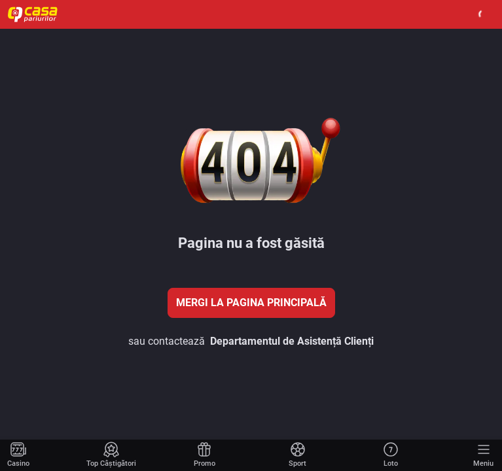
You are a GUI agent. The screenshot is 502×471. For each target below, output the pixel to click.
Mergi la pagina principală (251, 302)
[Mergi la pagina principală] (18, 455)
